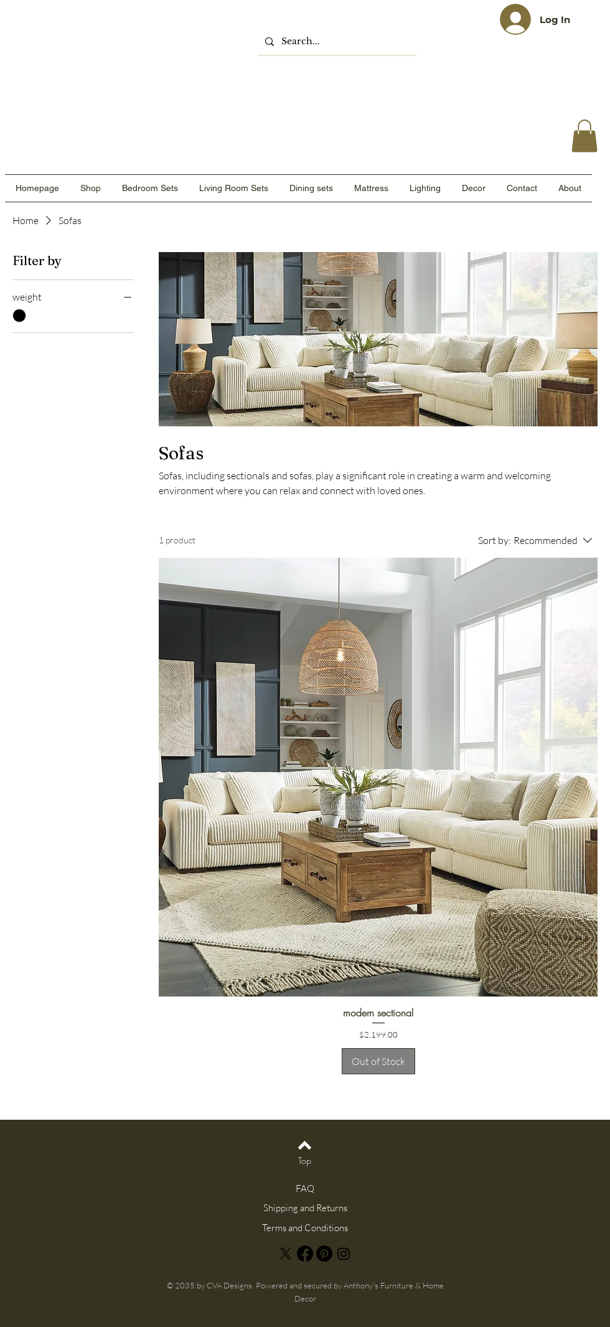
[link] (584, 136)
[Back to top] (304, 1145)
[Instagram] (344, 1253)
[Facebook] (305, 1253)
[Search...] (335, 41)
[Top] (305, 1160)
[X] (286, 1253)
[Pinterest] (324, 1253)
